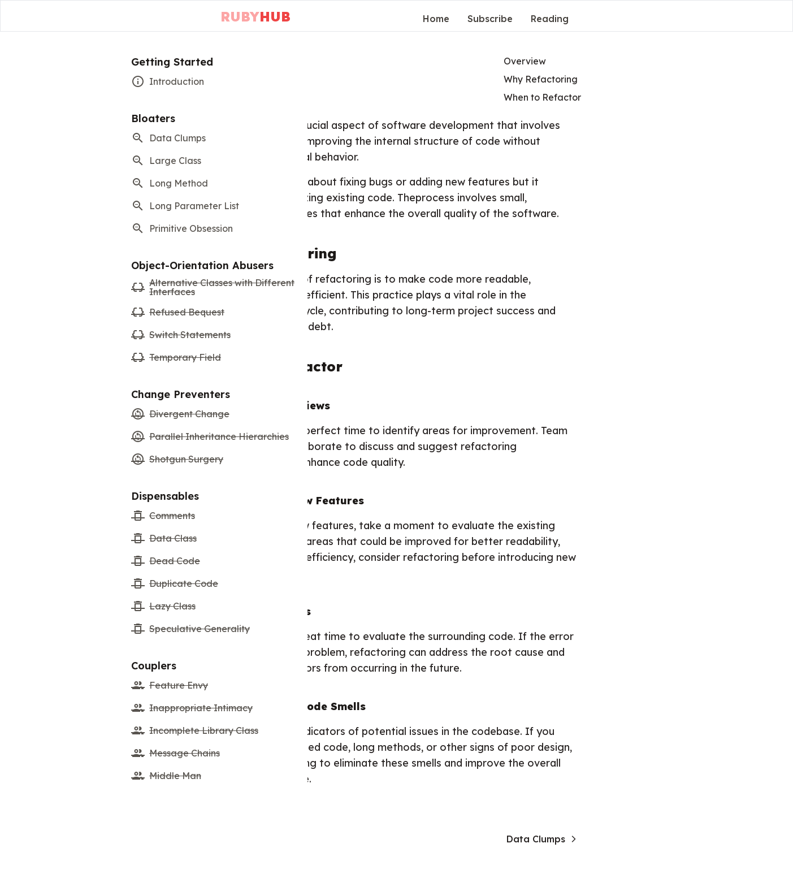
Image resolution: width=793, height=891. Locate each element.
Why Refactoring (541, 79)
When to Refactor (542, 97)
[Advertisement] (594, 179)
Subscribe (490, 18)
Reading (550, 18)
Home (436, 18)
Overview (525, 61)
